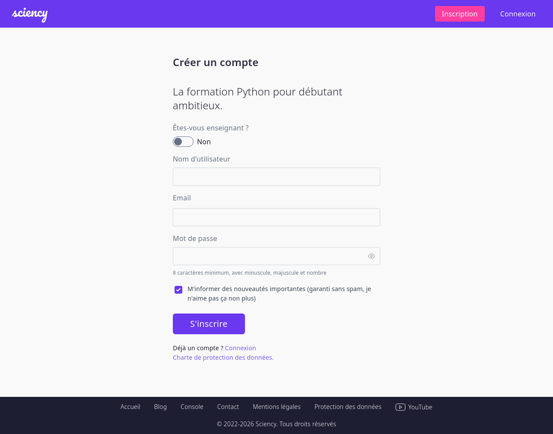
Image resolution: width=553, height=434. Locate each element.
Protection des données (348, 406)
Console (192, 406)
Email (182, 198)
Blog (160, 406)
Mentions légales (277, 406)
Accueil (130, 406)
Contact (228, 406)
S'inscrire (209, 323)
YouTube (413, 407)
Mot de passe (195, 238)
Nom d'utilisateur (201, 159)
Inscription (460, 14)
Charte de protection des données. (223, 357)
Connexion (518, 14)
